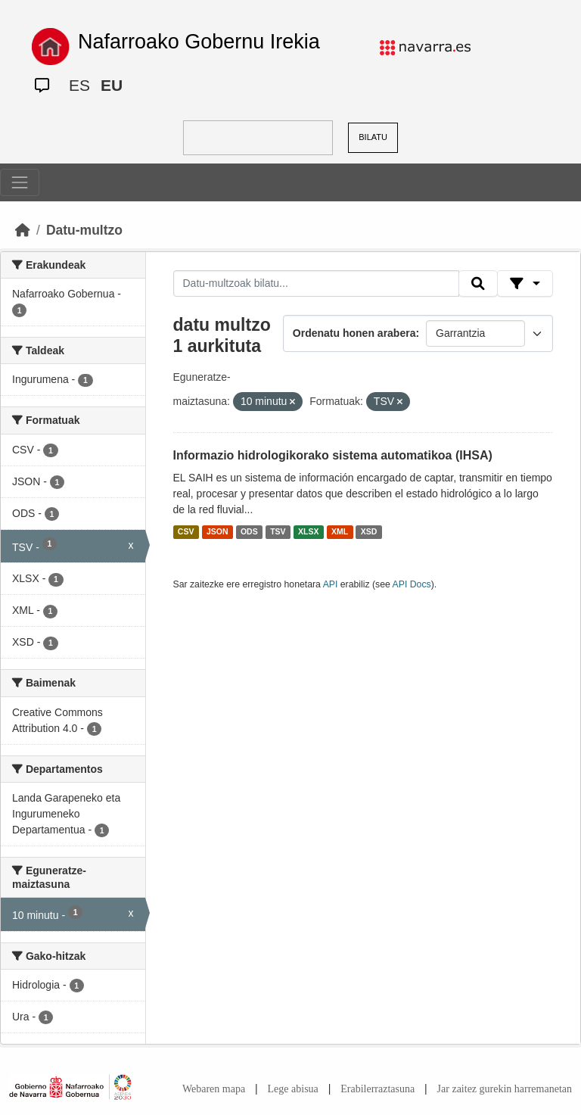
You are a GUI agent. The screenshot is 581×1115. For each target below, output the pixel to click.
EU (112, 85)
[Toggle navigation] (19, 182)
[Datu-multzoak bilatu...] (316, 283)
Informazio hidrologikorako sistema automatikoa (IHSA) (332, 455)
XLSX (308, 532)
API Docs (412, 584)
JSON (217, 532)
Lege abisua (293, 1089)
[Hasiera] (22, 230)
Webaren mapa (213, 1089)
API (330, 584)
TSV (277, 532)
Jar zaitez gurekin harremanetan (504, 1089)
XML (339, 532)
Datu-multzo (84, 230)
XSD (369, 532)
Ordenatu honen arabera (354, 333)
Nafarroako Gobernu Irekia (199, 41)
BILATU (373, 137)
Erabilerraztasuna (377, 1089)
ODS (249, 532)
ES (79, 85)
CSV (186, 532)
